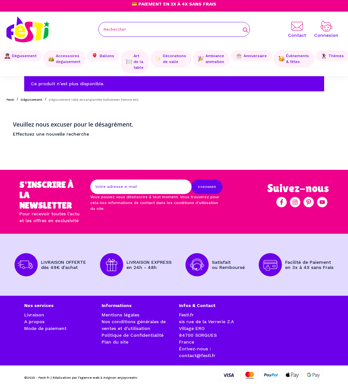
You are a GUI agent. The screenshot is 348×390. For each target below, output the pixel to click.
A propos (34, 321)
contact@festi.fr (197, 355)
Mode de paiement (45, 328)
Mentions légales (120, 314)
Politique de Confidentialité (133, 335)
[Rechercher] (174, 29)
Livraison (34, 314)
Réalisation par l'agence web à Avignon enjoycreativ (95, 377)
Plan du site (115, 341)
